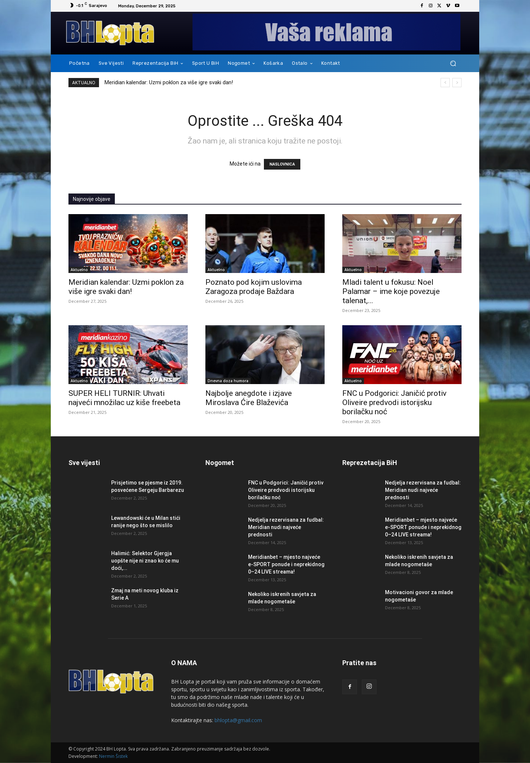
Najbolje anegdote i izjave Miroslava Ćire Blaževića (248, 398)
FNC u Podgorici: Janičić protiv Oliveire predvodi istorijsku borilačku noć (394, 402)
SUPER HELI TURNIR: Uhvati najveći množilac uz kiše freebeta (124, 398)
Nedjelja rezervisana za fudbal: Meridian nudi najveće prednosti (286, 527)
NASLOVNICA (282, 164)
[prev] (445, 82)
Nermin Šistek (113, 756)
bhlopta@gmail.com (238, 720)
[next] (457, 82)
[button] (453, 63)
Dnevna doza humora (228, 380)
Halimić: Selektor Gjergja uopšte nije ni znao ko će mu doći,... (145, 560)
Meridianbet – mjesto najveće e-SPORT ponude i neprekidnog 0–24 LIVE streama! (286, 564)
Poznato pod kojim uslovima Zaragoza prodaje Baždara (253, 287)
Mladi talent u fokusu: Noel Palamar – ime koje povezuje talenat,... (391, 291)
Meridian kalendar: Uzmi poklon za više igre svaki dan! (169, 82)
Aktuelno (79, 269)
